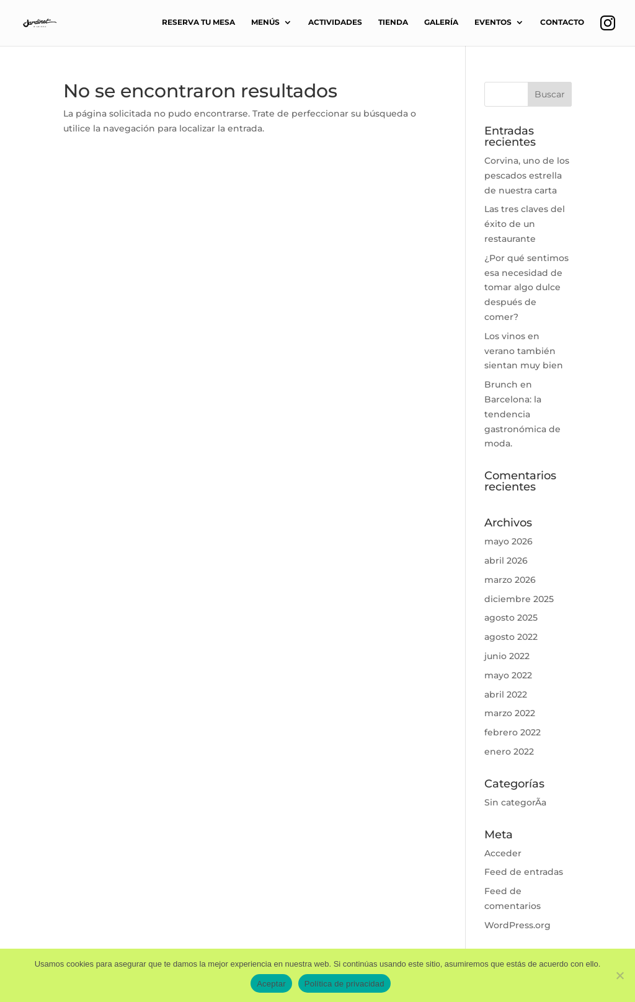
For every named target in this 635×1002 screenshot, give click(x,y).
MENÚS (265, 22)
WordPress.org (517, 925)
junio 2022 (507, 656)
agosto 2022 (511, 636)
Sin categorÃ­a (515, 802)
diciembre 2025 (519, 599)
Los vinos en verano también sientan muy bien (523, 350)
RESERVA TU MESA (198, 22)
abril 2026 (506, 560)
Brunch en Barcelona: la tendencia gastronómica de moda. (522, 414)
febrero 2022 (512, 732)
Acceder (503, 853)
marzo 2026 (510, 579)
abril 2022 (505, 694)
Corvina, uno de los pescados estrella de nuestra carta (526, 175)
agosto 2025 (511, 617)
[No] (619, 975)
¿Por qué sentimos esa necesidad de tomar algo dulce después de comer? (526, 287)
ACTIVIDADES (335, 22)
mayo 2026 (508, 541)
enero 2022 (509, 751)
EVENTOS (493, 22)
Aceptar (271, 983)
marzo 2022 (509, 713)
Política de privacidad (344, 983)
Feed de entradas (523, 871)
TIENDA (393, 22)
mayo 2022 (508, 675)
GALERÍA (441, 22)
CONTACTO (562, 22)
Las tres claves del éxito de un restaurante (524, 223)
